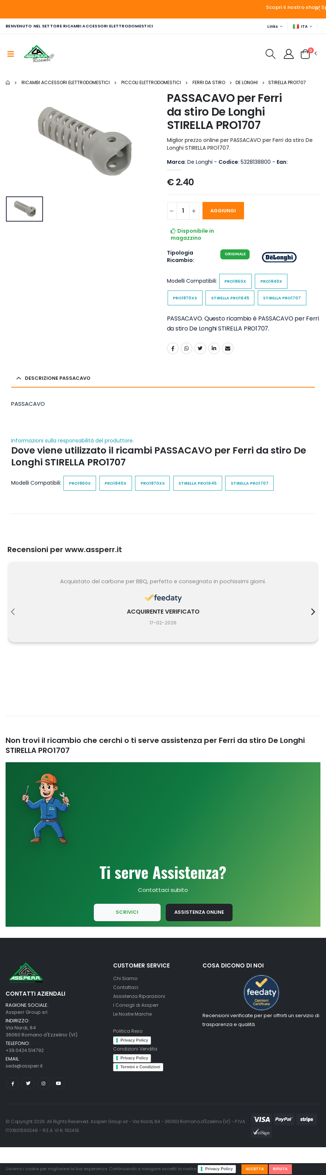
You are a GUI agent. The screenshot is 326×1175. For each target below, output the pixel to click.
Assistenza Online (199, 938)
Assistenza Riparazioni (140, 1022)
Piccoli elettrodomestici (151, 83)
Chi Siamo (125, 1005)
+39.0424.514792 (26, 1077)
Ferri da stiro (208, 83)
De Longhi (247, 83)
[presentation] (13, 635)
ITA (299, 26)
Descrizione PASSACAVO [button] (59, 399)
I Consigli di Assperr (136, 1031)
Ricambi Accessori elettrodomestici (66, 83)
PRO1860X (236, 282)
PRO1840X (275, 282)
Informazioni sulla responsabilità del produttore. (72, 461)
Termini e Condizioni (140, 1093)
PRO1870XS (186, 300)
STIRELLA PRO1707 (287, 83)
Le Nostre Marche (134, 1040)
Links (270, 26)
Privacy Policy (219, 1168)
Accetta (256, 1168)
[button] (268, 56)
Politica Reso (128, 1057)
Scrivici (126, 938)
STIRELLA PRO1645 (235, 300)
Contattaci (125, 1014)
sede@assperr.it (26, 1092)
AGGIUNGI (227, 211)
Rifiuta (285, 1168)
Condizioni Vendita (136, 1075)
